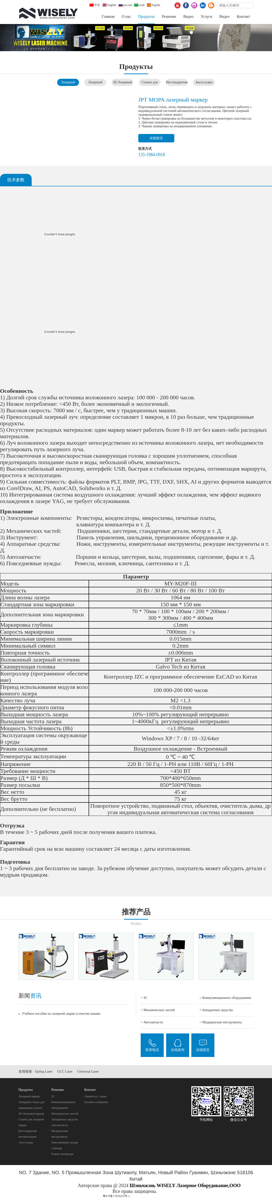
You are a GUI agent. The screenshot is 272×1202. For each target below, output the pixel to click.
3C (53, 1096)
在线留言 (156, 138)
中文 (95, 5)
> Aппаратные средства (216, 1010)
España (153, 5)
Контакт (243, 16)
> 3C (144, 998)
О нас (126, 16)
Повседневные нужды (64, 1142)
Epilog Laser (44, 1071)
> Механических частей (158, 1010)
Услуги (206, 16)
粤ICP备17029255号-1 (116, 1196)
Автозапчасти (59, 1125)
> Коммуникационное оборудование (225, 998)
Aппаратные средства (64, 1119)
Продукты (146, 16)
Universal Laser (88, 1071)
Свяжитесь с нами (95, 1096)
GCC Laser (64, 1071)
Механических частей (64, 1113)
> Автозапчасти (152, 1022)
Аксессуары (203, 82)
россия (125, 5)
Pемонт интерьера (62, 1154)
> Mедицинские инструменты (220, 1022)
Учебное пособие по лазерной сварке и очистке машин (61, 1013)
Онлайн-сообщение (96, 1102)
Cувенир (56, 1148)
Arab (139, 5)
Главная (108, 16)
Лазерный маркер (29, 1096)
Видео (188, 16)
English (109, 5)
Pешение (169, 16)
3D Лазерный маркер (31, 1113)
